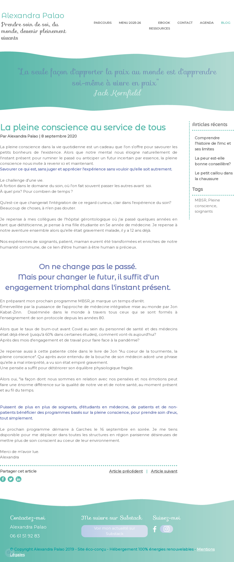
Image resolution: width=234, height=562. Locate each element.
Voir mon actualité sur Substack (114, 531)
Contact (184, 23)
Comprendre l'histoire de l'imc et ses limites (215, 143)
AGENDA (207, 23)
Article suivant (164, 471)
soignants (206, 211)
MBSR (203, 200)
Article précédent (126, 471)
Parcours (102, 23)
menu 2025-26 (130, 23)
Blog (225, 23)
